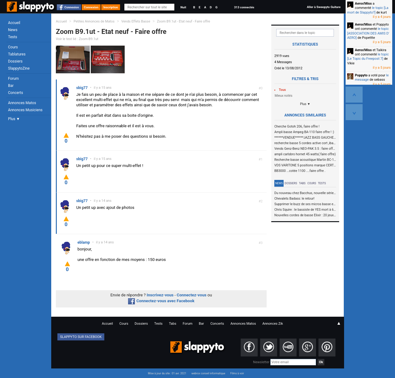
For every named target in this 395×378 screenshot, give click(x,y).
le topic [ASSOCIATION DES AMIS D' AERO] (368, 33)
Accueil (14, 23)
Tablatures (17, 54)
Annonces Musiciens (25, 110)
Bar (11, 85)
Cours (13, 47)
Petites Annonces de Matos (93, 21)
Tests (12, 37)
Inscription (110, 7)
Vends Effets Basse (135, 21)
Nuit (183, 7)
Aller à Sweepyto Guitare (323, 7)
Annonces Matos (22, 103)
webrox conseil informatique (208, 373)
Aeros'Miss (363, 4)
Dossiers (15, 61)
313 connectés (244, 7)
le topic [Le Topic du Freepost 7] (368, 56)
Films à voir (237, 373)
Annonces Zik (272, 324)
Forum (13, 78)
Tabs (302, 183)
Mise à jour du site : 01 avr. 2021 (167, 373)
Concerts (15, 93)
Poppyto (361, 75)
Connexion (71, 7)
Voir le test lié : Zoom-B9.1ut (77, 39)
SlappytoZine (19, 68)
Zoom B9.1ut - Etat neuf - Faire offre (183, 21)
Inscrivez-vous (160, 295)
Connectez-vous (192, 295)
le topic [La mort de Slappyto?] (368, 10)
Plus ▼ (14, 119)
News (12, 30)
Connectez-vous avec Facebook (161, 301)
